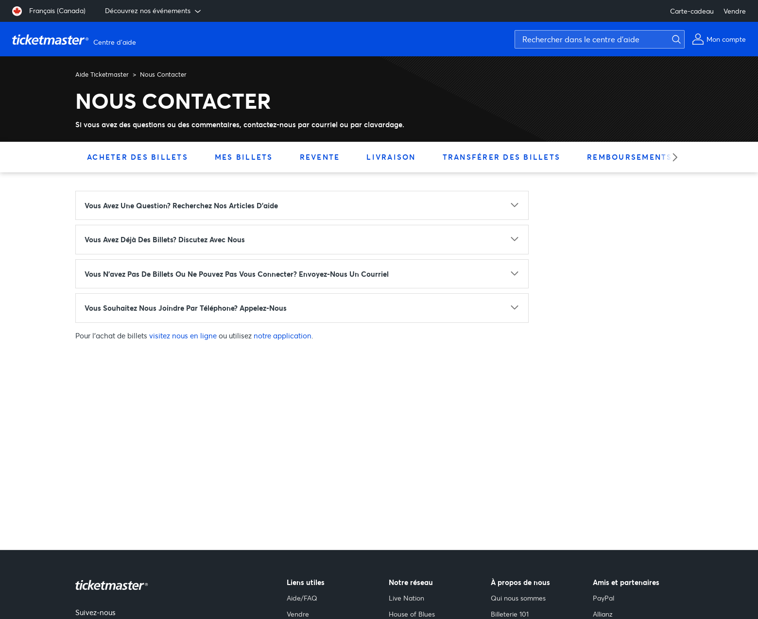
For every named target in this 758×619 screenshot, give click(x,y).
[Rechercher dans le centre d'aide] (600, 39)
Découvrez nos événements (154, 11)
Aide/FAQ (302, 597)
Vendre (735, 11)
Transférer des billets (502, 157)
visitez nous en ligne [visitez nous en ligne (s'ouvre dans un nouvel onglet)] (183, 335)
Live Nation (406, 597)
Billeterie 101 (510, 614)
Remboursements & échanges (659, 157)
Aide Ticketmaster (102, 74)
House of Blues (412, 614)
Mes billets (244, 157)
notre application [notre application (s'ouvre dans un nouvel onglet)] (282, 335)
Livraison (390, 157)
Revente (320, 157)
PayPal (603, 597)
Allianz (603, 614)
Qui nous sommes (518, 597)
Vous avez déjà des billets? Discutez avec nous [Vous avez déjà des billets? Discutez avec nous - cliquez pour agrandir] (165, 239)
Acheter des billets (137, 157)
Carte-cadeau (692, 11)
